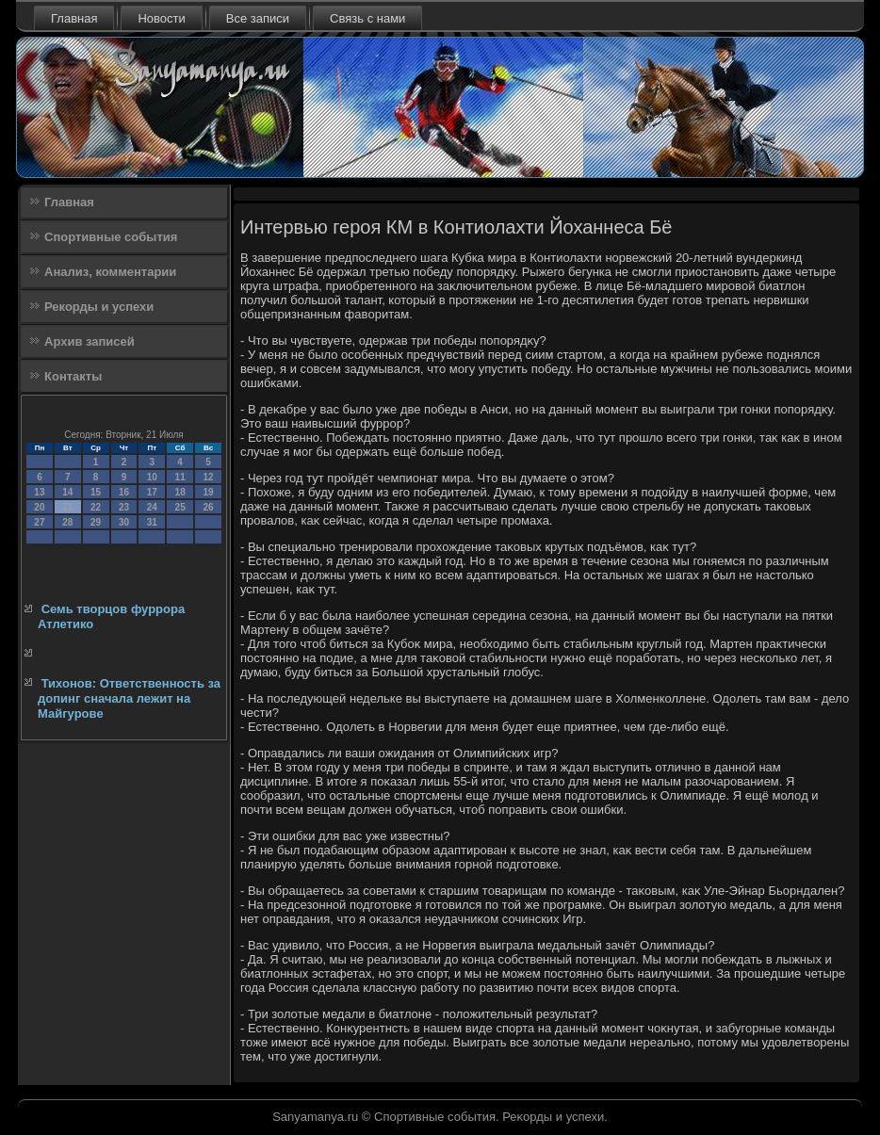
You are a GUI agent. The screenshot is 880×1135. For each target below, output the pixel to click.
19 (208, 492)
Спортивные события (110, 237)
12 (208, 477)
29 (95, 522)
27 (39, 522)
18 (180, 492)
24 (152, 507)
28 (67, 522)
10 (152, 477)
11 (180, 477)
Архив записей (89, 341)
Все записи (257, 18)
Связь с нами (367, 18)
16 (124, 492)
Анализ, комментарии (110, 272)
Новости (161, 18)
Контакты (73, 376)
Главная (74, 18)
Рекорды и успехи (99, 307)
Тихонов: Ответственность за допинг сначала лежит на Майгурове (129, 699)
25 (180, 507)
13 (39, 492)
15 (95, 492)
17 (152, 492)
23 (124, 507)
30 (124, 522)
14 (67, 492)
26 (208, 507)
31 (152, 522)
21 (67, 507)
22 (95, 507)
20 (39, 507)
